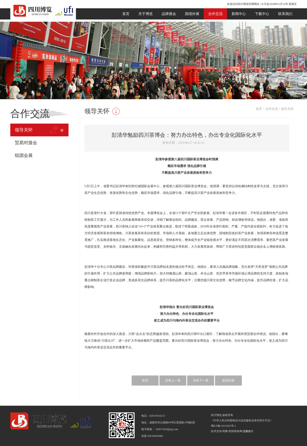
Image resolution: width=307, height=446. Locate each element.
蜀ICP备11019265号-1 (223, 425)
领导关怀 (24, 129)
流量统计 (248, 431)
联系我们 (285, 14)
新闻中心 (239, 14)
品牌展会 (169, 14)
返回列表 (228, 380)
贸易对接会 (26, 142)
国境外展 (192, 14)
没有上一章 (173, 380)
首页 (125, 14)
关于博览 (145, 14)
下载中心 (262, 14)
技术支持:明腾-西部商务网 (226, 431)
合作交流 (215, 14)
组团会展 (24, 155)
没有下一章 (200, 380)
